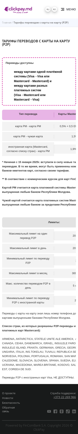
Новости (7, 398)
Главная (6, 22)
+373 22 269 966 (64, 397)
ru (48, 9)
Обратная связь (8, 409)
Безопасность (11, 403)
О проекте (8, 393)
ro (54, 9)
